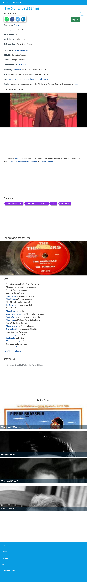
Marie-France (11, 311)
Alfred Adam (11, 299)
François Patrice (42, 79)
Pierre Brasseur (14, 79)
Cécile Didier (11, 338)
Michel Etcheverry (13, 341)
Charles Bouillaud (13, 329)
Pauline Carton (11, 317)
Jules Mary (17, 70)
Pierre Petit (22, 64)
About (4, 545)
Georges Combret (20, 25)
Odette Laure (11, 305)
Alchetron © (9, 571)
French (17, 159)
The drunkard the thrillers (37, 203)
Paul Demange (11, 335)
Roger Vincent (11, 347)
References (65, 203)
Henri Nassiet (11, 296)
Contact (5, 564)
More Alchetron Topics (12, 351)
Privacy (5, 558)
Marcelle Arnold (12, 326)
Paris (76, 84)
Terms (4, 552)
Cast (53, 203)
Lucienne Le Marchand (15, 314)
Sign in (75, 19)
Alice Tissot (10, 320)
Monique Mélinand (27, 79)
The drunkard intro (14, 203)
